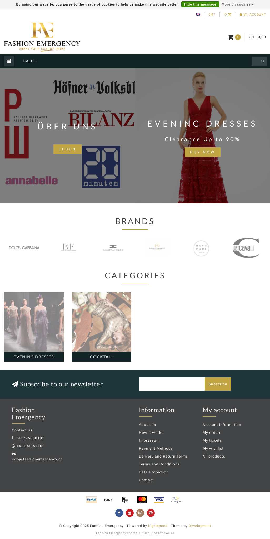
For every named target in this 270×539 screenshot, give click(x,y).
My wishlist (213, 448)
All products (214, 456)
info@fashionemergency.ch (37, 459)
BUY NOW (202, 152)
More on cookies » (238, 4)
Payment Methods (156, 448)
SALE (28, 61)
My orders (212, 432)
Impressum (149, 440)
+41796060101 (30, 438)
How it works (151, 432)
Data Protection (154, 472)
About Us (147, 425)
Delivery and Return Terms (163, 456)
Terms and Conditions (159, 464)
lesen (67, 149)
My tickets (212, 440)
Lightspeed (157, 526)
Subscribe (218, 384)
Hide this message (200, 4)
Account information (222, 425)
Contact (146, 480)
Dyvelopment (200, 526)
